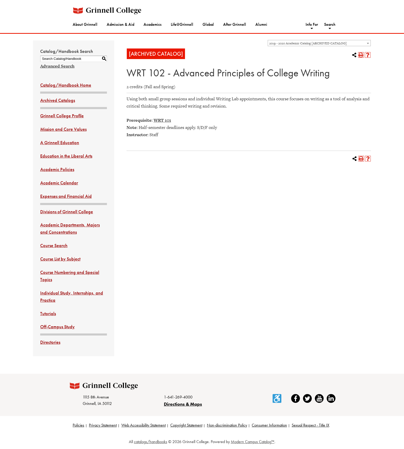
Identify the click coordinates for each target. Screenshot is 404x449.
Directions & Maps (183, 404)
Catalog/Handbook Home (65, 85)
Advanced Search (57, 66)
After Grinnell (234, 24)
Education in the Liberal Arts (66, 156)
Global (208, 24)
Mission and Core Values (63, 129)
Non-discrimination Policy (227, 425)
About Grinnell (85, 24)
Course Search (54, 245)
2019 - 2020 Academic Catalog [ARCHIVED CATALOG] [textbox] (308, 43)
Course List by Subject (60, 259)
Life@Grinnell (182, 24)
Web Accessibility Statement (143, 425)
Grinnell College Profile (62, 116)
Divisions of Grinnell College (66, 212)
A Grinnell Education (59, 142)
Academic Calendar (59, 183)
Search (329, 24)
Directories (50, 342)
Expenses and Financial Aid (66, 196)
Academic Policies (57, 169)
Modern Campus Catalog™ (252, 441)
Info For (312, 24)
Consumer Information (269, 425)
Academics (153, 24)
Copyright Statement (186, 425)
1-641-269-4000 (178, 397)
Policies (78, 425)
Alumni (261, 24)
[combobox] (319, 43)
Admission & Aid (120, 24)
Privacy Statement (103, 425)
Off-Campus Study (57, 327)
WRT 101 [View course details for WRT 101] (162, 120)
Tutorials (48, 313)
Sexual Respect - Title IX (310, 425)
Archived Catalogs (57, 100)
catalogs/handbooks (150, 441)
